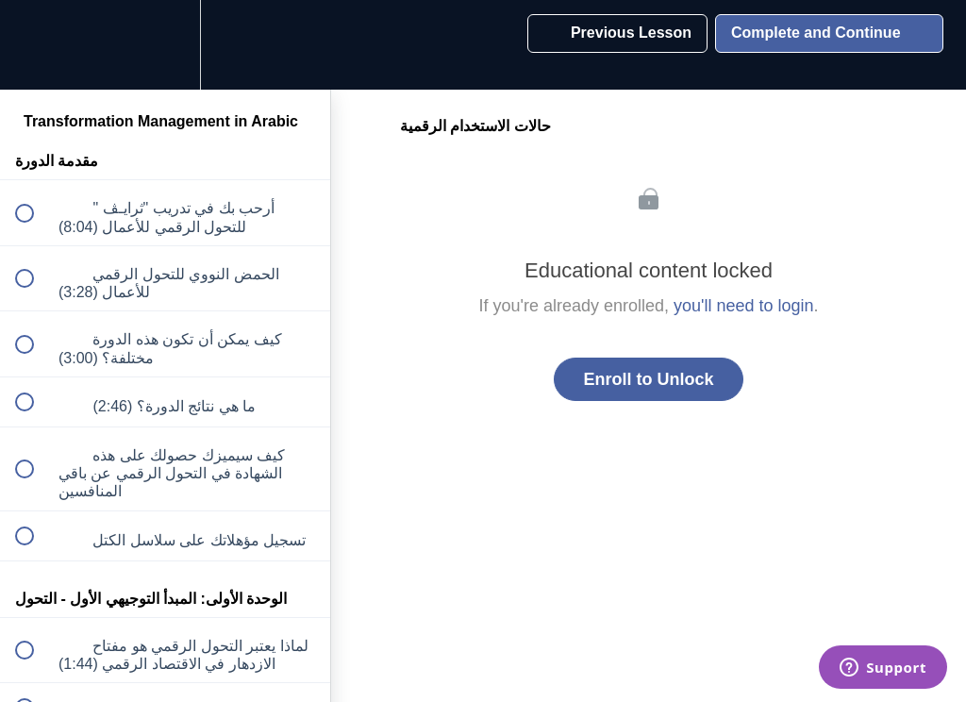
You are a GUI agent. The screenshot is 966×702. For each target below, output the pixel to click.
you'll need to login (744, 305)
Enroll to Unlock (648, 379)
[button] (35, 45)
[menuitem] (165, 45)
